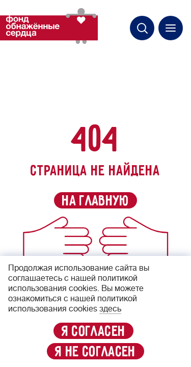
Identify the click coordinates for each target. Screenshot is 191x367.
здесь (110, 308)
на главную (95, 200)
